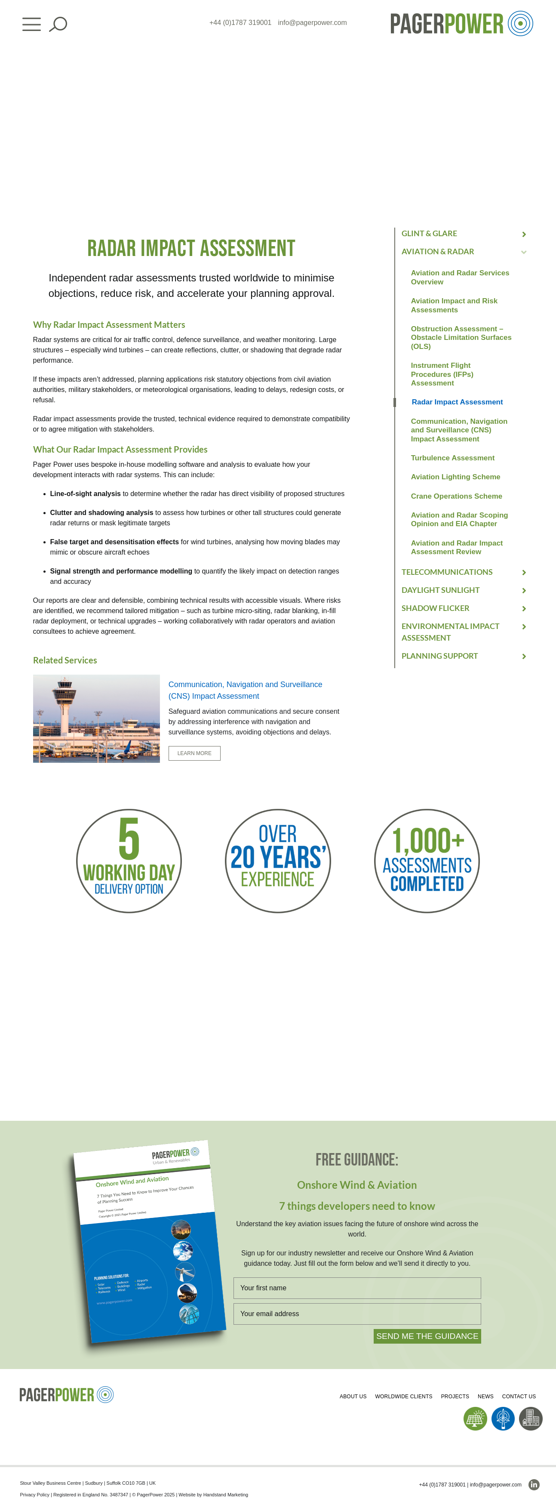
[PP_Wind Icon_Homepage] (503, 1410)
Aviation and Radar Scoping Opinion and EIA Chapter (459, 519)
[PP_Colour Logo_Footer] (67, 1389)
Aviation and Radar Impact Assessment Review (457, 547)
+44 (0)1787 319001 (240, 22)
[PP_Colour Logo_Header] (462, 14)
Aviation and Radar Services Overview (460, 277)
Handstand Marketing (226, 1494)
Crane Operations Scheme (457, 496)
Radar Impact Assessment (457, 402)
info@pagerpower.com (312, 22)
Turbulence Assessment (453, 458)
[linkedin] (534, 1484)
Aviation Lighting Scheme (456, 477)
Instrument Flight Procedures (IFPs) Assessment (442, 374)
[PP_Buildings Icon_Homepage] (531, 1410)
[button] (465, 233)
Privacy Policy (34, 1494)
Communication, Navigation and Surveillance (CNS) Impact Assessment (459, 430)
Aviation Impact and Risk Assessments (454, 305)
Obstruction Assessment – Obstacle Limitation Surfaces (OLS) (461, 338)
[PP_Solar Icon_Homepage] (475, 1410)
